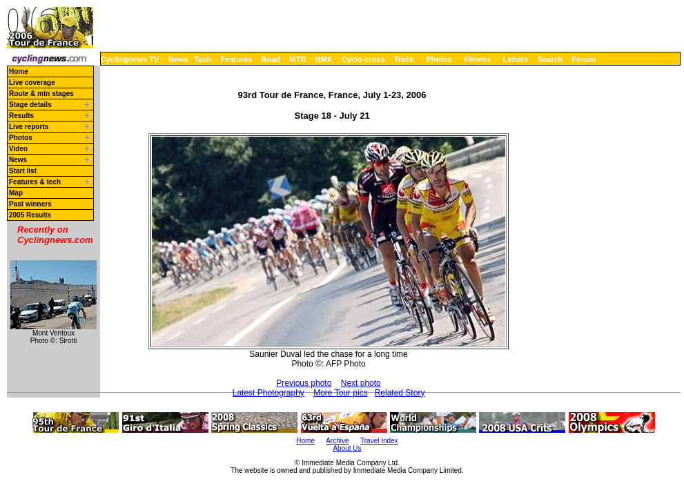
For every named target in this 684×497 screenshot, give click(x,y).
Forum (584, 59)
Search (550, 59)
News (178, 59)
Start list (23, 171)
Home (18, 71)
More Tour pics (340, 393)
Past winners (30, 204)
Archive (337, 441)
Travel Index (379, 441)
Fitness (477, 59)
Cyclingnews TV (130, 59)
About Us (347, 448)
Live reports (28, 126)
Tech (202, 59)
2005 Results (30, 215)
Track (404, 59)
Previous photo (303, 383)
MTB (298, 59)
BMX (323, 59)
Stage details (30, 104)
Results (21, 115)
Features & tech (35, 182)
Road (271, 59)
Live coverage (32, 82)
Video (18, 149)
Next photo (361, 383)
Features (237, 59)
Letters (516, 59)
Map (16, 193)
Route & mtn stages (41, 93)
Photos (438, 59)
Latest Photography (268, 393)
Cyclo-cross (363, 59)
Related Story (400, 393)
